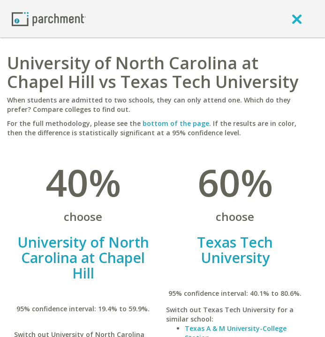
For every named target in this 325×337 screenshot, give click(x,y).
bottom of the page (176, 123)
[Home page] (49, 18)
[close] (296, 18)
